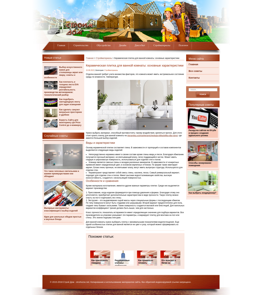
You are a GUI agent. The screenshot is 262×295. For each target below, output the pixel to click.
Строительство (81, 45)
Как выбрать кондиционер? (202, 193)
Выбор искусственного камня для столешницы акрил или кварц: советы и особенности (63, 72)
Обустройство (104, 45)
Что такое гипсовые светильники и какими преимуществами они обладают (61, 174)
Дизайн (122, 45)
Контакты (194, 77)
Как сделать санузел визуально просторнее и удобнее (70, 112)
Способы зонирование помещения (200, 164)
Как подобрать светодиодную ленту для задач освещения (70, 102)
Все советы (195, 71)
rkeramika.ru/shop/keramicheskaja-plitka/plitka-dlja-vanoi (152, 135)
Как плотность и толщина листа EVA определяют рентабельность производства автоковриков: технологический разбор (61, 88)
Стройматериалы (161, 45)
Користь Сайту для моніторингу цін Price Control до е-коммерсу (70, 122)
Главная (61, 45)
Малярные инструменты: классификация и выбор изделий (61, 209)
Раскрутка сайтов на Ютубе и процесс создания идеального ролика (202, 133)
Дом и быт (140, 45)
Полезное (183, 45)
